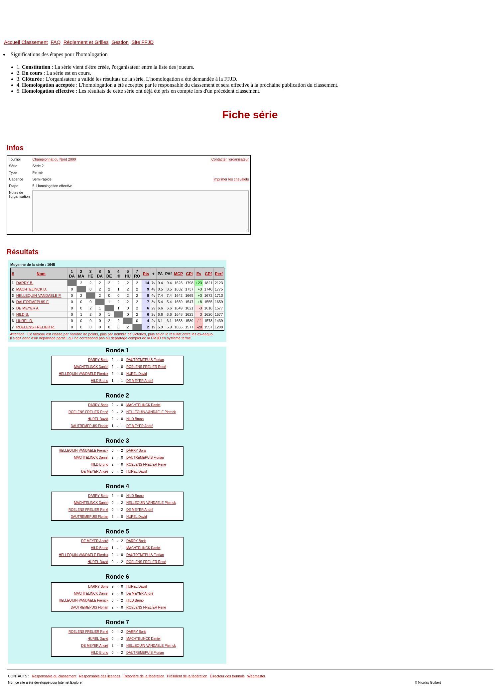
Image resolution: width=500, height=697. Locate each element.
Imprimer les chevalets (231, 179)
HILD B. (22, 314)
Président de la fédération (187, 676)
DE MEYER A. (28, 308)
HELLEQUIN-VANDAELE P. (39, 295)
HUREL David (136, 374)
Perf (218, 274)
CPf (208, 274)
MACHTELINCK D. (31, 289)
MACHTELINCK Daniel (91, 367)
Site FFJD (142, 42)
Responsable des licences (99, 676)
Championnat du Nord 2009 (54, 159)
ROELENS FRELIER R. (35, 327)
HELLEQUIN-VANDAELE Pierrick (83, 374)
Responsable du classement (54, 676)
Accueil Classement (26, 42)
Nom (41, 274)
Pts (146, 274)
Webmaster (256, 676)
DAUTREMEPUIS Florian (145, 360)
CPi (189, 274)
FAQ (56, 42)
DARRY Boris (98, 360)
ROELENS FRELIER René (146, 367)
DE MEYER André (139, 381)
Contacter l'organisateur (230, 159)
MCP (178, 274)
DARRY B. (25, 283)
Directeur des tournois (227, 676)
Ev (198, 274)
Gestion (120, 42)
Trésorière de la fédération (143, 676)
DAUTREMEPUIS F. (32, 302)
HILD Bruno (99, 381)
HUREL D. (24, 321)
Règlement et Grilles (86, 42)
